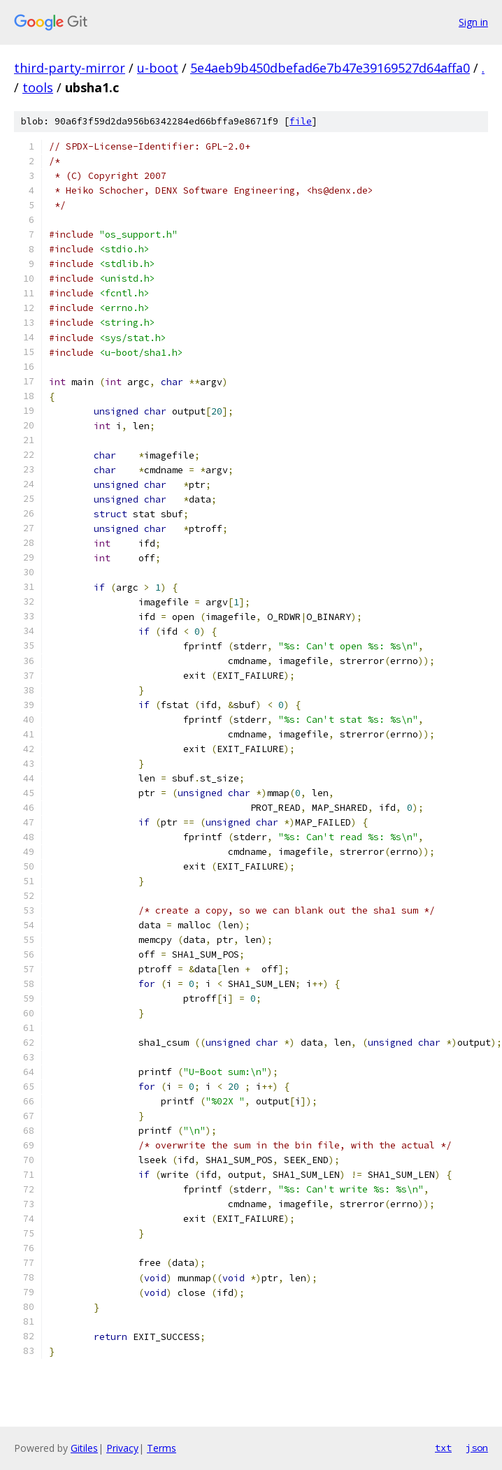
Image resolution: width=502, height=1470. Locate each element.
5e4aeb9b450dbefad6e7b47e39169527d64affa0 (330, 67)
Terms (161, 1448)
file (300, 121)
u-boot (157, 67)
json (477, 1447)
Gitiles (84, 1448)
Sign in (473, 22)
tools (37, 87)
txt (443, 1447)
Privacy (122, 1448)
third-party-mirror (69, 67)
